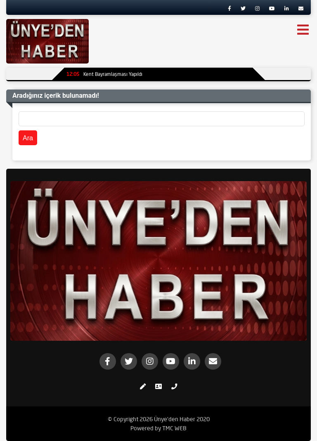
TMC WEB (174, 428)
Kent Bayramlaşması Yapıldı (104, 74)
